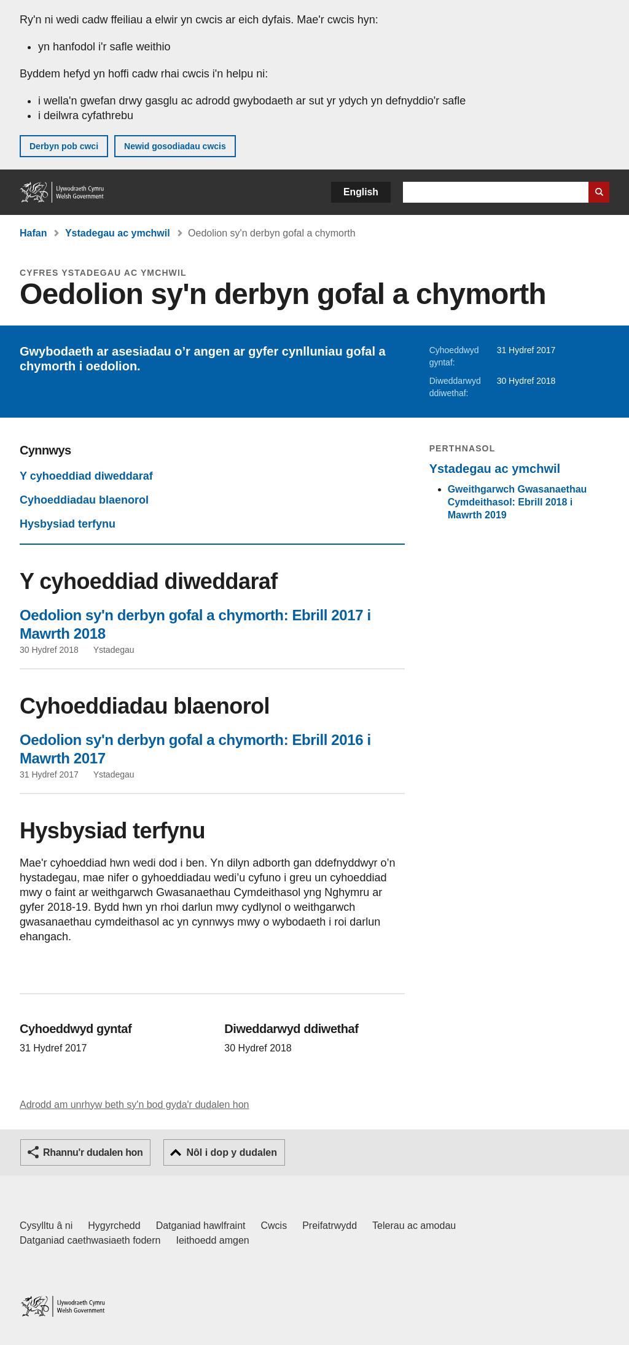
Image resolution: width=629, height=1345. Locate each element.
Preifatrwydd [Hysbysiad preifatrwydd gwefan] (329, 1225)
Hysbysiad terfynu (67, 524)
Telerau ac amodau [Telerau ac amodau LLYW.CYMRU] (414, 1225)
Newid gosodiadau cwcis (175, 146)
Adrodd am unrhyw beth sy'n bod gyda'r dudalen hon (134, 1104)
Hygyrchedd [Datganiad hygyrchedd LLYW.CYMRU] (114, 1225)
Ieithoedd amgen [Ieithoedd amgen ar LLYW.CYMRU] (212, 1240)
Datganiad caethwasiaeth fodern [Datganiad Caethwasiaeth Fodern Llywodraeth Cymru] (90, 1240)
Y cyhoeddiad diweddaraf (86, 476)
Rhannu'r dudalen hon (93, 1152)
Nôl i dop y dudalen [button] (231, 1152)
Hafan (33, 233)
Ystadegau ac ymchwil (117, 233)
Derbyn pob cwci (63, 146)
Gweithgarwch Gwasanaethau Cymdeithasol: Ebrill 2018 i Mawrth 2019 (517, 502)
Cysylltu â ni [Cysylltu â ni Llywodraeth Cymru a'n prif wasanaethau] (46, 1225)
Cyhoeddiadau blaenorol (84, 500)
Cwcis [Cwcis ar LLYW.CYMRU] (274, 1225)
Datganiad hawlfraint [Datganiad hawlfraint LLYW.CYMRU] (201, 1225)
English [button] (360, 192)
